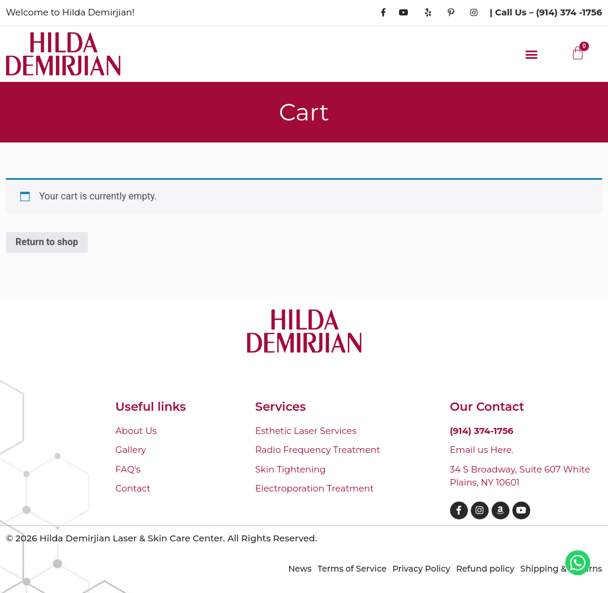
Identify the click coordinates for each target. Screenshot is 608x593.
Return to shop (46, 242)
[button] (532, 54)
